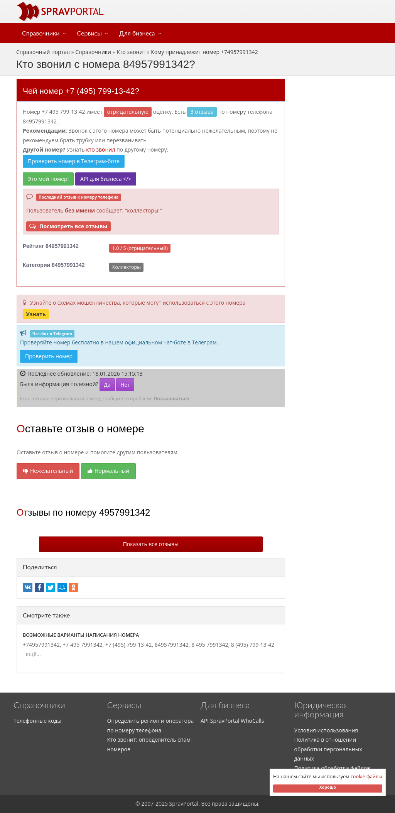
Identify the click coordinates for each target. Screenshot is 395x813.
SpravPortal (184, 803)
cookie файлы (366, 776)
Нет (125, 384)
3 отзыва (202, 111)
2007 (147, 803)
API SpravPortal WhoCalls (232, 720)
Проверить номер (49, 356)
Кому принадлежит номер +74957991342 (204, 52)
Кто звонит (130, 52)
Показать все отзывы (151, 544)
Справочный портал (43, 52)
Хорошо (327, 787)
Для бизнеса (137, 33)
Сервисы (89, 33)
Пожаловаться (171, 398)
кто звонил (100, 149)
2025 (161, 803)
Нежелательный (48, 470)
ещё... (32, 654)
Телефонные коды (37, 720)
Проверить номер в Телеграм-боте (74, 161)
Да (107, 384)
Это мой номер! (48, 178)
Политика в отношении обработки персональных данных (328, 749)
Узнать (36, 314)
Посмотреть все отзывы (68, 226)
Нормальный (108, 470)
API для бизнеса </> (105, 178)
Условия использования (326, 730)
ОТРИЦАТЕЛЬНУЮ (128, 111)
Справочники (41, 33)
